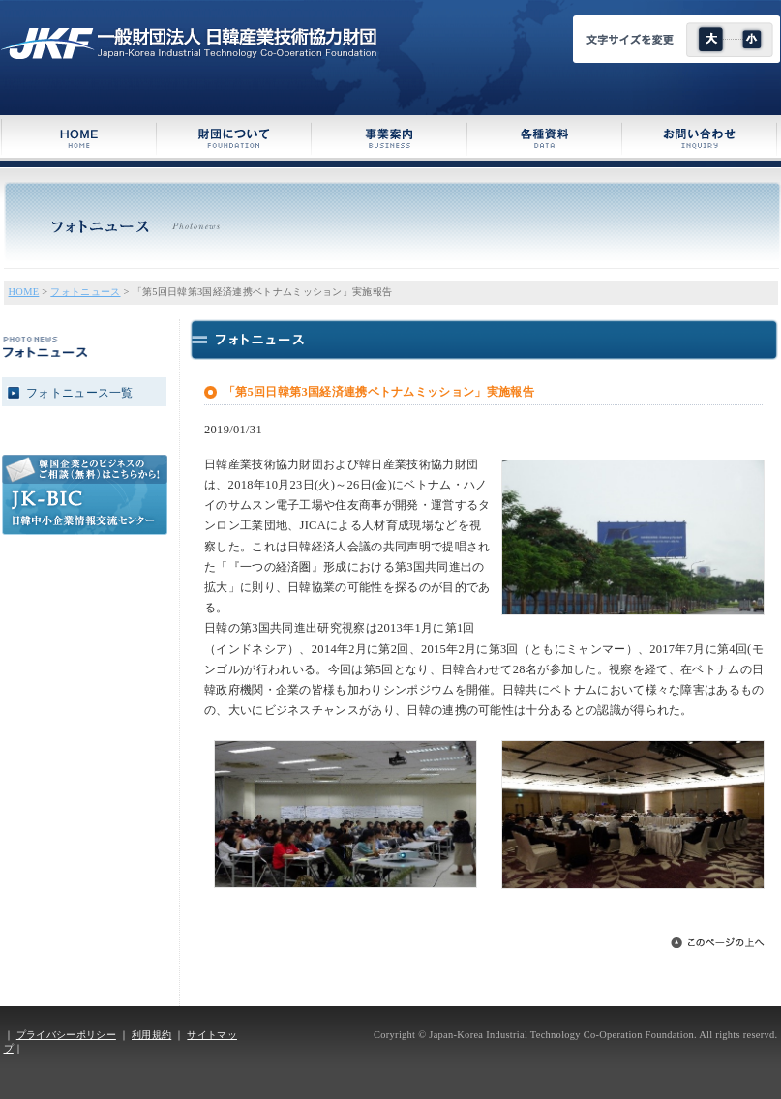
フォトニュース (85, 291)
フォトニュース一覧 (80, 393)
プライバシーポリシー (66, 1034)
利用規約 (151, 1034)
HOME (24, 291)
